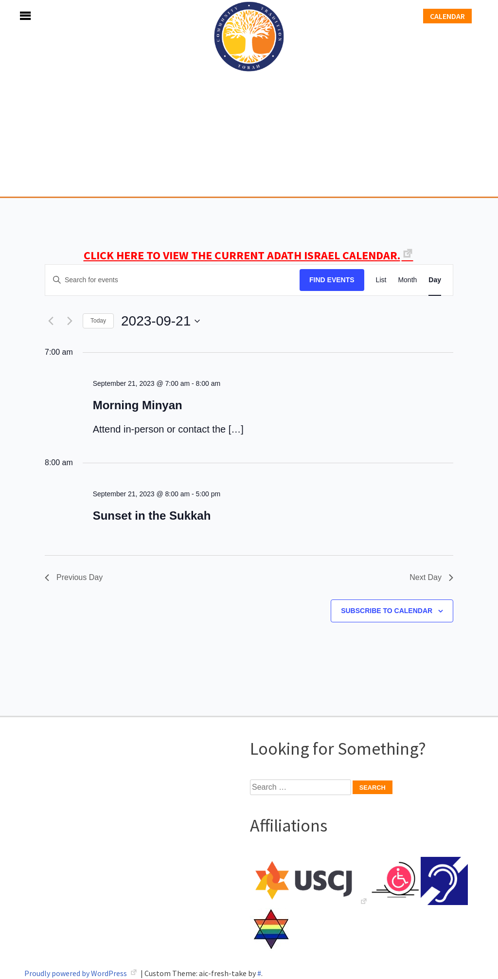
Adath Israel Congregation (249, 98)
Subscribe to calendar (386, 611)
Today (98, 320)
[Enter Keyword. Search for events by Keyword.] (172, 280)
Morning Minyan (137, 405)
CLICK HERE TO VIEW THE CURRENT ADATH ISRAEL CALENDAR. (242, 255)
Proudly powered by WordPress (76, 973)
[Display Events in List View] (381, 280)
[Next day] (69, 321)
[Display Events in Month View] (407, 280)
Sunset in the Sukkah (152, 515)
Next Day (431, 577)
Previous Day (74, 577)
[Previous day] (50, 321)
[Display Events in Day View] (434, 280)
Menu (14, 16)
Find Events (332, 280)
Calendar (447, 16)
